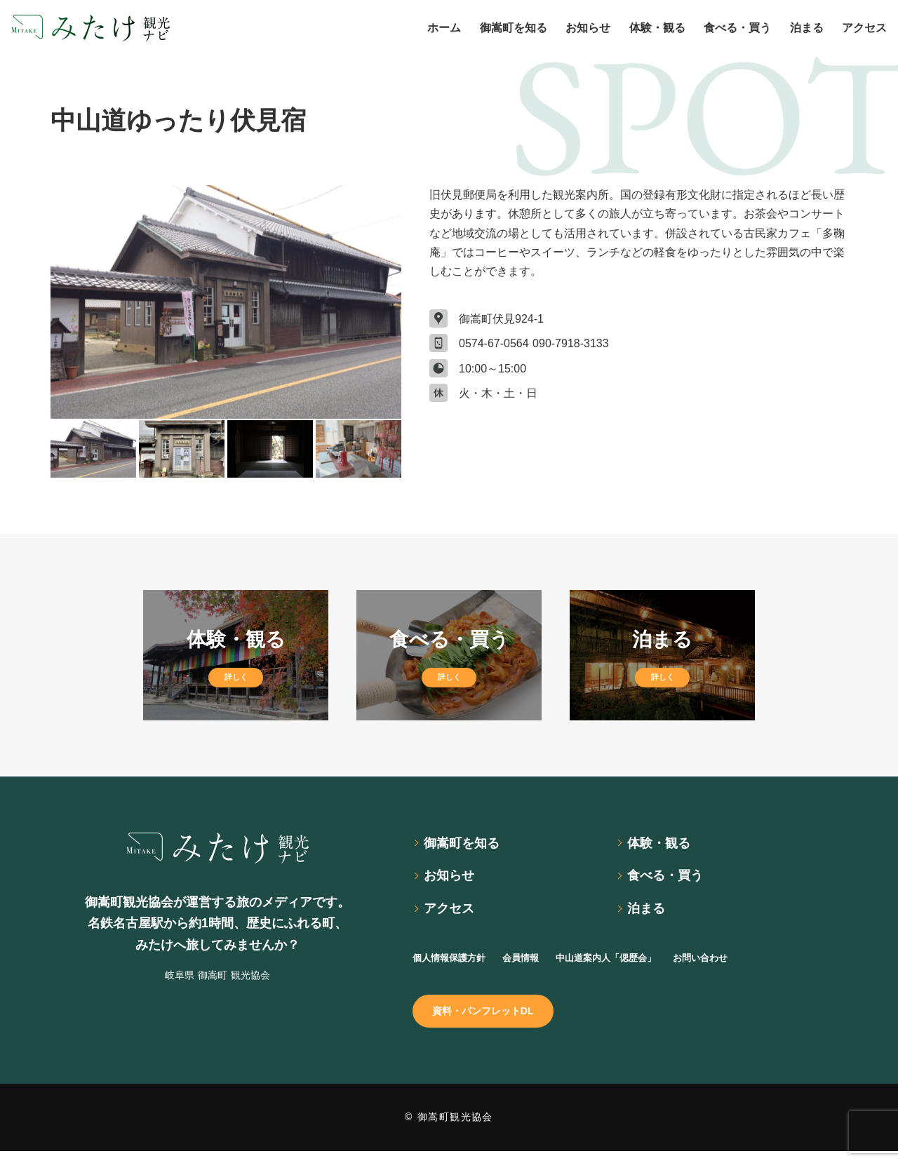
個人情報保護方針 (457, 964)
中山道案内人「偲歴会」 (642, 964)
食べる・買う (671, 879)
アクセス (453, 914)
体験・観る (664, 844)
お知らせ (453, 879)
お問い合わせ (755, 964)
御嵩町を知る (467, 844)
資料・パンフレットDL (493, 1020)
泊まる (650, 914)
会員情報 (541, 964)
